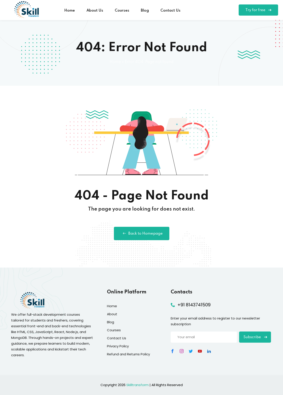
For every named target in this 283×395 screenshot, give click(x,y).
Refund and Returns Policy (128, 354)
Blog (145, 10)
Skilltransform (137, 385)
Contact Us (170, 10)
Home (69, 10)
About (112, 314)
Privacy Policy (118, 346)
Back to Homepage (142, 233)
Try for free (258, 10)
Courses (122, 10)
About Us (94, 10)
